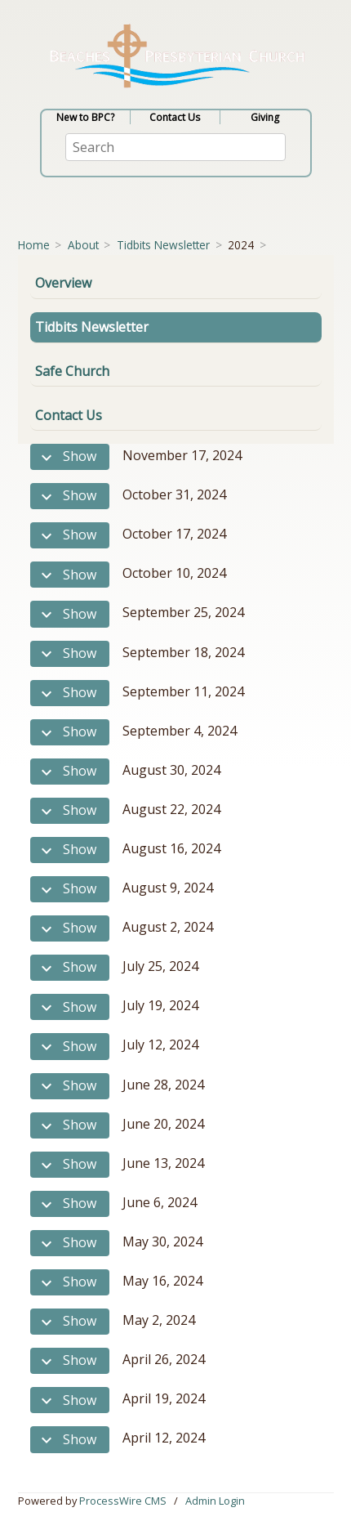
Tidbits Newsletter (163, 245)
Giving (265, 117)
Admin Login (215, 1500)
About (83, 245)
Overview (63, 283)
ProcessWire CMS (123, 1500)
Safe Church (72, 371)
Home (34, 245)
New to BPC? (85, 117)
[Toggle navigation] (66, 212)
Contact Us (174, 117)
